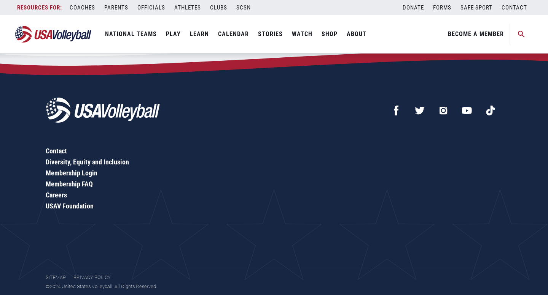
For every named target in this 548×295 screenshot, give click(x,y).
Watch (302, 34)
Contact (514, 7)
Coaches (82, 7)
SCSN (243, 7)
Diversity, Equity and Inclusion (87, 162)
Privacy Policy (92, 277)
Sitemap (56, 277)
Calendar (233, 34)
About (356, 34)
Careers (56, 195)
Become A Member (476, 34)
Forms (442, 7)
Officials (151, 7)
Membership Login (71, 173)
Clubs (218, 7)
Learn (199, 34)
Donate (413, 7)
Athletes (187, 7)
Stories (270, 34)
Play (173, 34)
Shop (330, 34)
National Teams (131, 34)
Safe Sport (476, 7)
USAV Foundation (70, 206)
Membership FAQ (69, 184)
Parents (116, 7)
